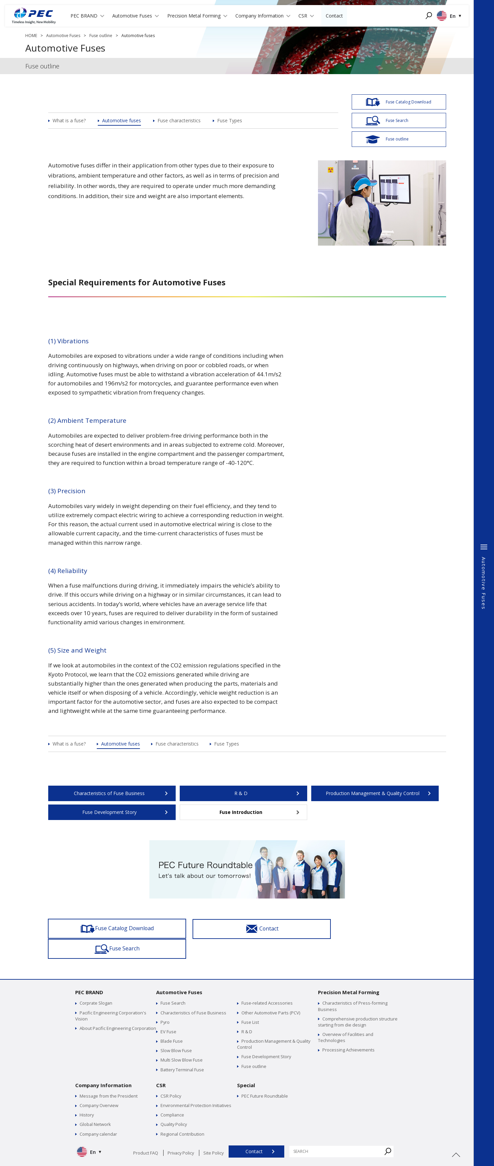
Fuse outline (100, 35)
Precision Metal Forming (348, 972)
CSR (161, 1065)
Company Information (103, 1065)
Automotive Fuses (63, 35)
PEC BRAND (89, 972)
